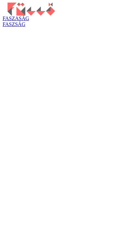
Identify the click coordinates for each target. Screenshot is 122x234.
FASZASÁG (16, 18)
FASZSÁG (14, 24)
